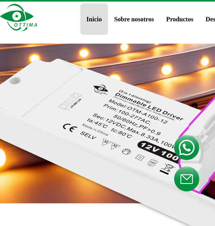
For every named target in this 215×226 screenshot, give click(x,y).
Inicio (94, 19)
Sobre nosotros (134, 19)
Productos (179, 19)
